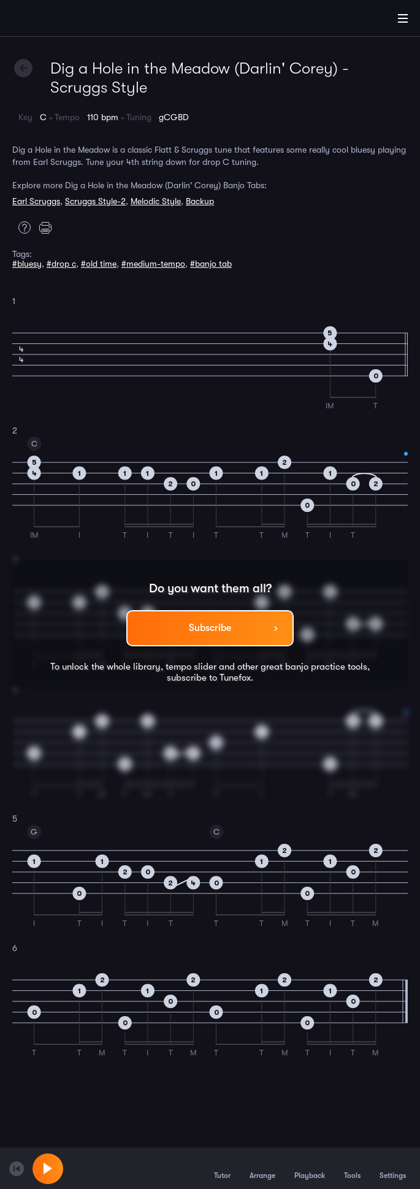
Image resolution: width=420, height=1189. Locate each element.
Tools (352, 1168)
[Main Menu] (403, 18)
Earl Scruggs (36, 201)
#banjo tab (211, 264)
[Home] (49, 20)
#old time (98, 264)
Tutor (222, 1168)
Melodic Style (156, 201)
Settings (393, 1168)
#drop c (61, 264)
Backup (200, 201)
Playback (309, 1168)
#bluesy (27, 264)
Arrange (262, 1168)
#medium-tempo (153, 264)
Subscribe (210, 627)
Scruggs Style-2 (95, 201)
